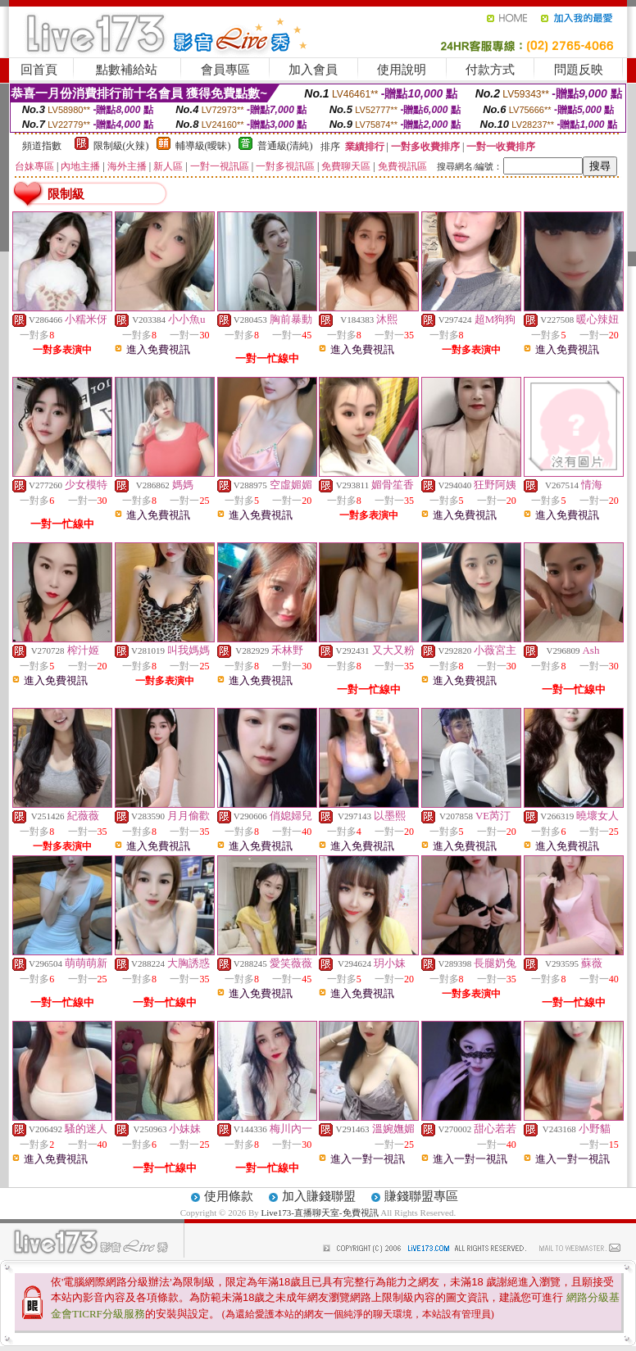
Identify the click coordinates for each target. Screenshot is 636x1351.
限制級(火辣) (121, 146)
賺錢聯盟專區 (421, 1196)
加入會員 (313, 69)
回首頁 (38, 69)
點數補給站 (126, 69)
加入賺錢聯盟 (319, 1196)
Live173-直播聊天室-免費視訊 (320, 1212)
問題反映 (578, 69)
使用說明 (401, 69)
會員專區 (225, 69)
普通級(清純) (285, 146)
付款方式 (490, 69)
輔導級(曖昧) (203, 146)
